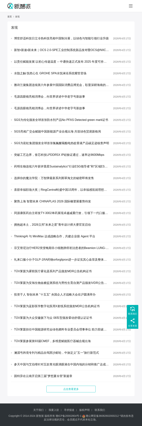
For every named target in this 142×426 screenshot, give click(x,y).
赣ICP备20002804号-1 (69, 415)
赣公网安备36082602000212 (102, 415)
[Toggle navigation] (131, 6)
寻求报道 (69, 409)
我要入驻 (54, 409)
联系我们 (100, 409)
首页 (9, 16)
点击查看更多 (71, 389)
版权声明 (84, 409)
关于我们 (38, 409)
